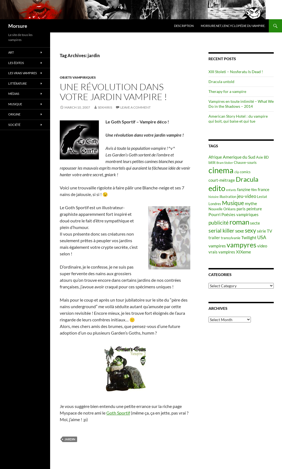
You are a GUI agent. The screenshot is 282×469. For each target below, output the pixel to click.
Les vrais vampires (22, 73)
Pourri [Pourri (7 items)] (214, 214)
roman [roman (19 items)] (239, 221)
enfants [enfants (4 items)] (231, 190)
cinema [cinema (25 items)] (221, 170)
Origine (14, 114)
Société (14, 124)
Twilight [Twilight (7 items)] (248, 237)
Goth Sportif (118, 412)
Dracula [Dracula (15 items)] (247, 179)
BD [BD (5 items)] (266, 157)
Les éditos (16, 63)
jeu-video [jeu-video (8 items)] (246, 196)
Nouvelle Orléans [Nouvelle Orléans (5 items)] (222, 209)
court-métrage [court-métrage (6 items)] (221, 180)
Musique (15, 104)
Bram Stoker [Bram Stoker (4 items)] (224, 162)
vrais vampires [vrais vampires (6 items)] (221, 252)
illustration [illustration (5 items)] (227, 196)
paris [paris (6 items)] (241, 208)
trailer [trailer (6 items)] (214, 237)
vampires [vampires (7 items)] (217, 245)
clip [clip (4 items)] (236, 172)
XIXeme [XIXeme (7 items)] (243, 251)
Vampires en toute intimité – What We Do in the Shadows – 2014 (241, 104)
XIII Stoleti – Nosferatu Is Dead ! (235, 71)
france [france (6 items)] (263, 189)
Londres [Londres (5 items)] (214, 204)
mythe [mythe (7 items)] (251, 203)
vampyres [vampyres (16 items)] (241, 245)
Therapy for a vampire (227, 91)
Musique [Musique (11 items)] (233, 203)
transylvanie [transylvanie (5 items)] (230, 238)
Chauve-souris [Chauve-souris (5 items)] (245, 162)
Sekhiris (105, 107)
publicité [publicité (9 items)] (218, 223)
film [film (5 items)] (254, 189)
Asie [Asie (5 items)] (259, 157)
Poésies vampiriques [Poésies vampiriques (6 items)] (240, 214)
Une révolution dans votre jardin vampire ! (113, 91)
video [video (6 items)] (262, 246)
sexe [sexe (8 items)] (239, 231)
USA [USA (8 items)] (261, 237)
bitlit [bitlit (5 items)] (212, 162)
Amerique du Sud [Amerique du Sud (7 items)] (239, 156)
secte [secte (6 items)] (255, 223)
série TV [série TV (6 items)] (264, 231)
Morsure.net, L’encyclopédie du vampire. (233, 25)
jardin (69, 439)
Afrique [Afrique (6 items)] (215, 157)
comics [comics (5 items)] (245, 172)
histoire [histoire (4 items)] (213, 196)
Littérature (17, 83)
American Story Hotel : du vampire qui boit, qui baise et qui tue (238, 118)
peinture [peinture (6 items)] (254, 208)
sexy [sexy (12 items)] (250, 230)
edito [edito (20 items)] (216, 188)
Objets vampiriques (78, 77)
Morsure (17, 26)
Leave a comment (135, 107)
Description (184, 25)
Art (11, 52)
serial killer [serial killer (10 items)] (221, 230)
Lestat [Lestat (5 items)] (262, 196)
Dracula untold (221, 81)
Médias (13, 93)
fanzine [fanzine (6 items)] (243, 189)
